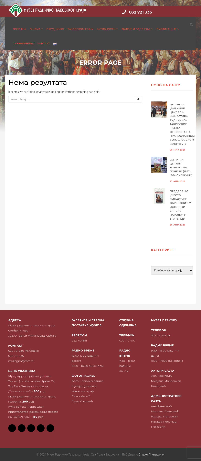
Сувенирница (23, 43)
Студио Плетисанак (151, 454)
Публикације (168, 29)
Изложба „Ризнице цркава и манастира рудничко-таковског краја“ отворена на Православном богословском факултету (181, 124)
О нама (36, 29)
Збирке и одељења (137, 29)
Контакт (43, 43)
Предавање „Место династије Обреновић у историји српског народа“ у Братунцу (180, 205)
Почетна (19, 29)
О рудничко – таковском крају (70, 29)
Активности (107, 29)
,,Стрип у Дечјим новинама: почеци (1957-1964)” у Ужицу (181, 167)
